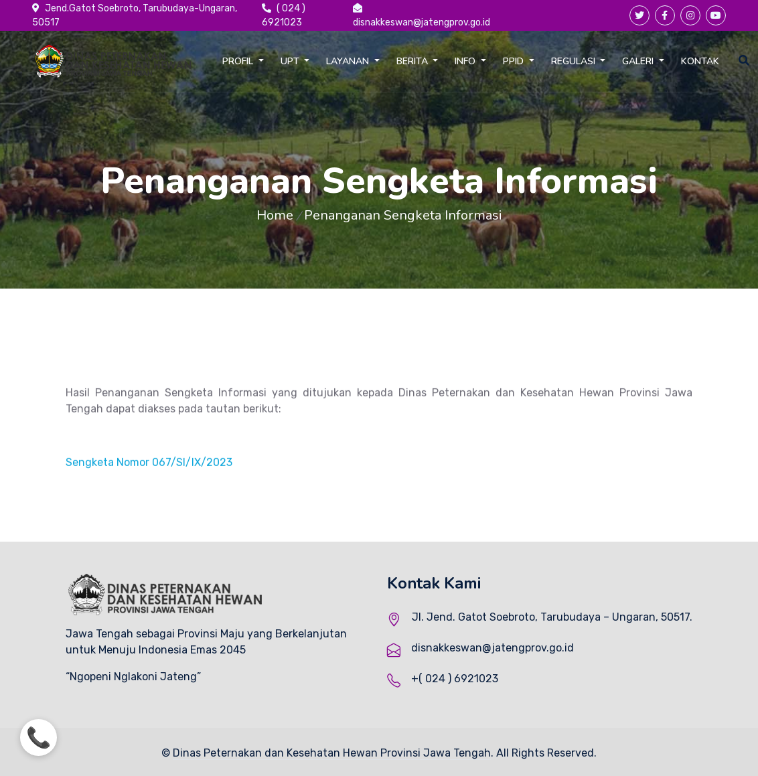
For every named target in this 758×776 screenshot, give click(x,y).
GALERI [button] (639, 61)
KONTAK (700, 61)
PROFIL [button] (239, 61)
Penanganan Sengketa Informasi (403, 215)
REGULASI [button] (574, 61)
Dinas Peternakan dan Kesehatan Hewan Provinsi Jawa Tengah (332, 753)
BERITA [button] (413, 61)
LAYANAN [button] (349, 61)
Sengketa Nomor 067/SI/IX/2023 (149, 471)
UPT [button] (291, 61)
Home (274, 215)
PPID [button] (514, 61)
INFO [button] (466, 61)
